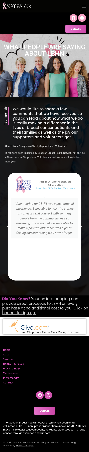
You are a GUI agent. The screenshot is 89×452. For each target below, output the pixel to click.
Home (6, 350)
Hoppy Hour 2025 (13, 364)
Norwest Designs (24, 445)
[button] (7, 226)
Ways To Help (11, 368)
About (7, 354)
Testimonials (10, 373)
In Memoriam (11, 378)
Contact (8, 382)
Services (8, 359)
